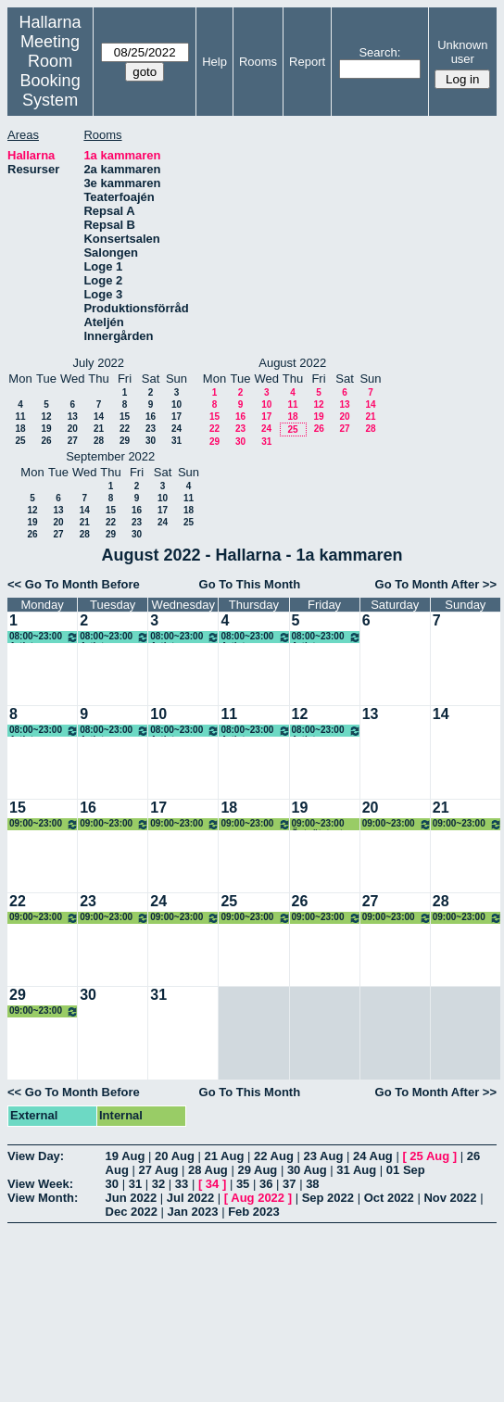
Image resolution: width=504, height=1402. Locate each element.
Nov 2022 (449, 1198)
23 (150, 428)
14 (99, 416)
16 (150, 416)
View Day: (35, 1156)
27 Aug (158, 1170)
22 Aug (274, 1156)
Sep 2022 (328, 1198)
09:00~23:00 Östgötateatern (44, 824)
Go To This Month (250, 584)
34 (212, 1184)
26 (46, 441)
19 (46, 428)
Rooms (258, 62)
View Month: (42, 1198)
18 (20, 428)
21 (99, 428)
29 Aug (257, 1170)
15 (125, 416)
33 (181, 1184)
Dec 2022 (132, 1212)
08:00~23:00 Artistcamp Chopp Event (44, 637)
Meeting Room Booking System (50, 70)
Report (307, 62)
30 (150, 441)
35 (242, 1184)
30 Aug (307, 1170)
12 (46, 416)
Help (214, 62)
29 (125, 441)
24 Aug (373, 1156)
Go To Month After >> (436, 584)
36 (265, 1184)
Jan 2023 (193, 1212)
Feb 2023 (254, 1212)
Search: (379, 52)
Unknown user (462, 52)
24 (176, 428)
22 (125, 428)
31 (176, 441)
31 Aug (356, 1170)
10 (176, 404)
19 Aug (125, 1156)
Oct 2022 (389, 1198)
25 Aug (429, 1156)
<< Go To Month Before (73, 584)
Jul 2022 (190, 1198)
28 (99, 441)
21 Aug (225, 1156)
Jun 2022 (132, 1198)
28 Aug (208, 1170)
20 (73, 428)
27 (73, 441)
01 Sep (405, 1170)
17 (176, 416)
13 (73, 416)
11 (20, 416)
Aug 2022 (257, 1198)
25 (20, 441)
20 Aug (175, 1156)
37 (289, 1184)
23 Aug (323, 1156)
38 (312, 1184)
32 (158, 1184)
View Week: (40, 1184)
